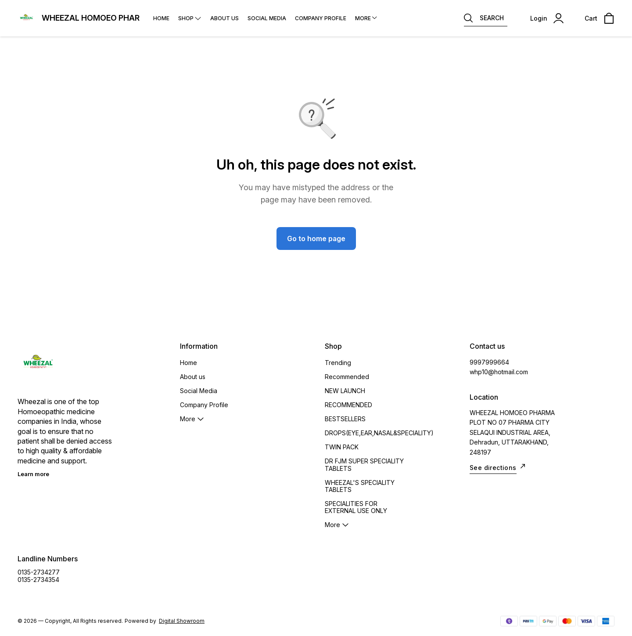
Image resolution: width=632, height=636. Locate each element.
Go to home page (316, 238)
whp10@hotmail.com (499, 372)
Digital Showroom (182, 621)
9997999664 (489, 362)
